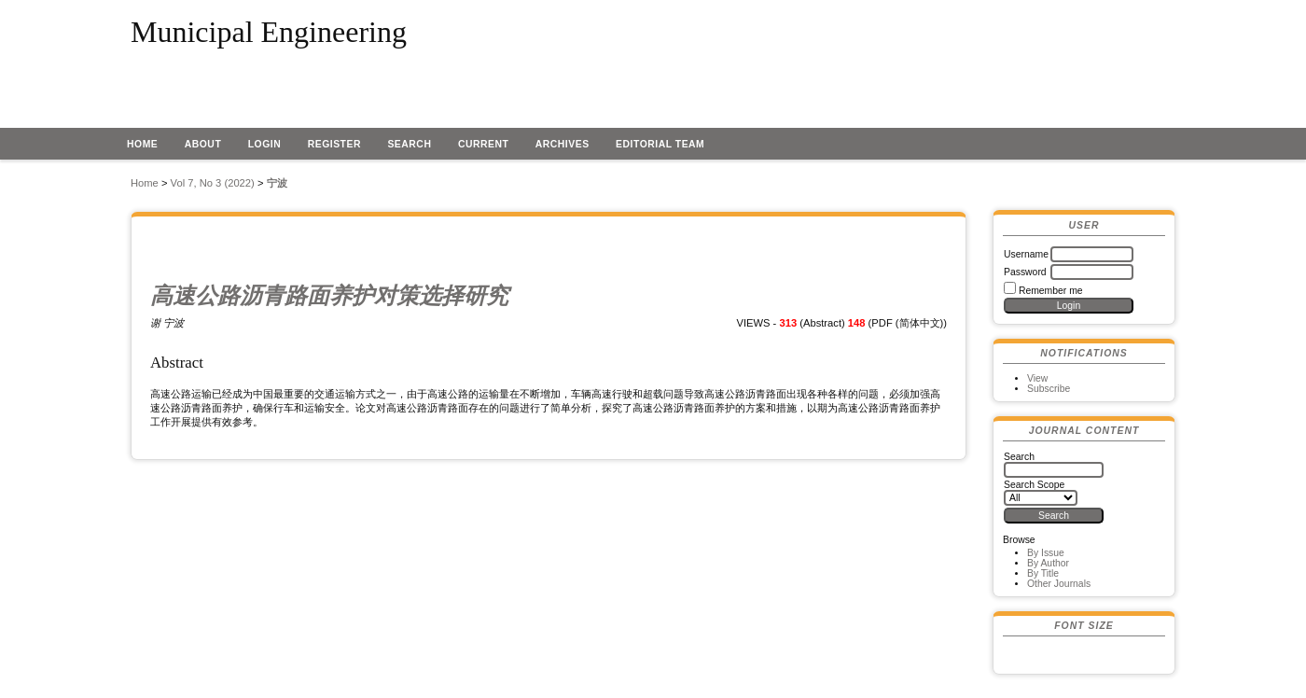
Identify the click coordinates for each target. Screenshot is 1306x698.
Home (142, 144)
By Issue (1045, 553)
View (1037, 378)
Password (1025, 272)
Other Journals (1059, 584)
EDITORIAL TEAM (660, 144)
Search (409, 144)
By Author (1048, 563)
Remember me (1051, 291)
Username (1026, 254)
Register (334, 144)
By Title (1043, 573)
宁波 (277, 182)
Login (265, 144)
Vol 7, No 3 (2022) (213, 182)
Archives (562, 144)
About (203, 144)
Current (483, 144)
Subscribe (1048, 389)
